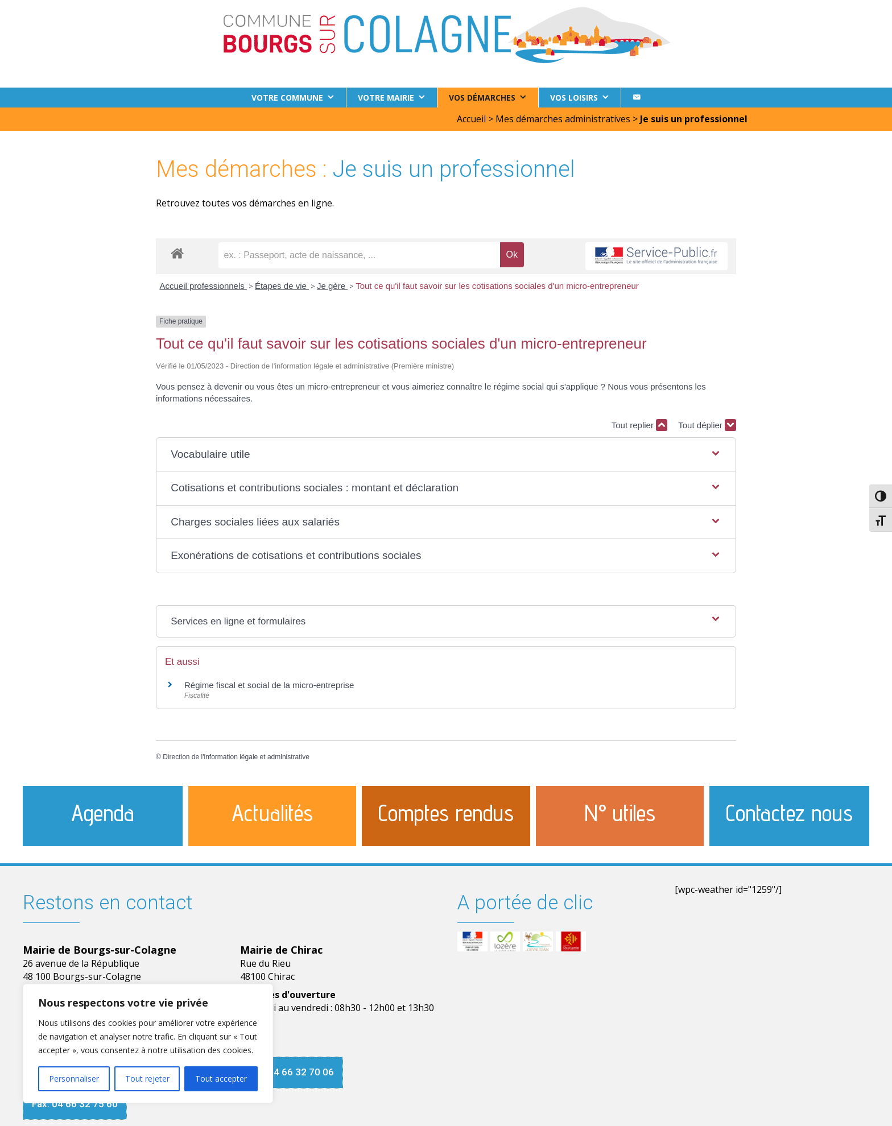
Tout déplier (707, 425)
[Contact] (636, 97)
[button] (446, 454)
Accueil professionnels (203, 286)
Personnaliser (74, 1078)
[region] (148, 1043)
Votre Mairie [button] (386, 97)
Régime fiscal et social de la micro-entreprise (269, 685)
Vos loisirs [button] (574, 97)
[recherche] (359, 255)
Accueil (471, 119)
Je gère (332, 286)
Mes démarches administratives (562, 119)
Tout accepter (221, 1078)
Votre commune (287, 97)
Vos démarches (482, 97)
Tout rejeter (147, 1078)
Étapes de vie (282, 286)
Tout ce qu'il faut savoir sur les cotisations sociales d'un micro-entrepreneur (497, 286)
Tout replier (639, 425)
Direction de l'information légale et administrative (236, 757)
